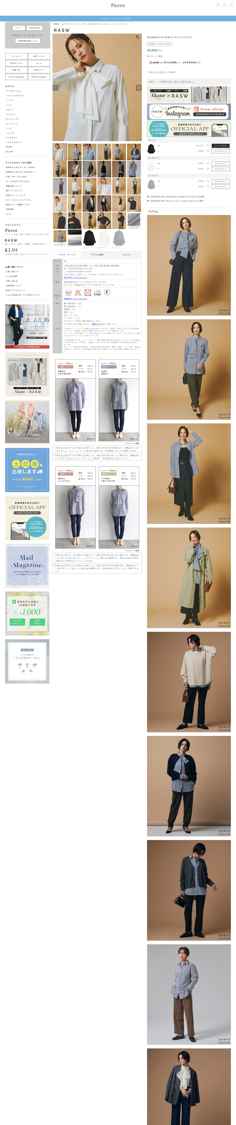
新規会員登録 (34, 28)
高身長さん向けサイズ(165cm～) (20, 172)
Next (139, 88)
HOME (56, 24)
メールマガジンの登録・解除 (173, 1038)
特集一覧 (16, 70)
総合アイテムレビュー (15, 290)
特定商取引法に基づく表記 (172, 1026)
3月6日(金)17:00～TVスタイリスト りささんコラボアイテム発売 (176, 201)
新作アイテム (39, 56)
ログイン (19, 28)
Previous (56, 88)
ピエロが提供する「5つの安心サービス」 (24, 295)
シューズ (10, 133)
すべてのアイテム (14, 91)
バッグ (9, 128)
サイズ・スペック (67, 255)
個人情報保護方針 (168, 1030)
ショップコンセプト (169, 1014)
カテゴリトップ (69, 24)
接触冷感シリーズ (14, 186)
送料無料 (10, 209)
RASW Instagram (39, 77)
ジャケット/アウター (15, 96)
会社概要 (164, 1010)
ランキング (16, 56)
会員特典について (14, 286)
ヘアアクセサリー (14, 142)
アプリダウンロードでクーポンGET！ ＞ (118, 18)
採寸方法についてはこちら (75, 277)
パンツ (9, 105)
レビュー (127, 255)
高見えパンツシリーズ (15, 195)
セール (39, 63)
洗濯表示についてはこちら (75, 299)
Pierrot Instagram (16, 77)
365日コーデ (39, 70)
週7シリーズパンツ (14, 191)
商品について (98, 324)
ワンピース (11, 114)
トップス (10, 100)
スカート (10, 110)
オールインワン (13, 119)
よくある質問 (12, 276)
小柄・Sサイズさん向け (16, 177)
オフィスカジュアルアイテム (18, 200)
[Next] (206, 930)
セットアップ (12, 124)
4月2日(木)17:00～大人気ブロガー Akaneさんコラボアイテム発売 (177, 196)
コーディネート (112, 1026)
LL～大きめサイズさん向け (18, 181)
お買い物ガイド (13, 272)
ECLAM (9, 152)
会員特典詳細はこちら (27, 41)
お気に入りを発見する (118, 719)
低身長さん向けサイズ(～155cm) (20, 167)
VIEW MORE (118, 842)
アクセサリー (12, 138)
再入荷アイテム (16, 63)
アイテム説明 (97, 255)
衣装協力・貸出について (171, 1022)
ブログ (109, 1022)
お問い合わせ (12, 281)
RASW (9, 147)
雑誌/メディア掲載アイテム (18, 205)
